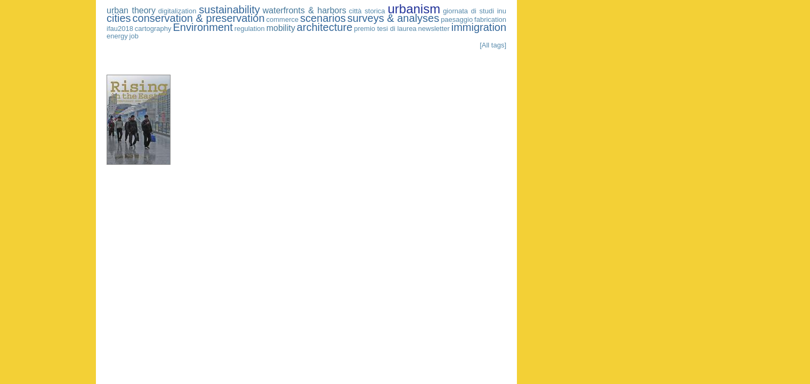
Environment (202, 27)
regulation (249, 29)
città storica (367, 11)
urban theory (131, 10)
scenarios (323, 18)
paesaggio (457, 19)
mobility (280, 28)
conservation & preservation (199, 18)
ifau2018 (120, 29)
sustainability (229, 9)
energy (117, 36)
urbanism (413, 9)
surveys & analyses (393, 18)
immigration (478, 27)
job (134, 36)
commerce (282, 19)
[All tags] (493, 45)
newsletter (434, 29)
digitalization (177, 11)
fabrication (490, 19)
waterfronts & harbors (304, 10)
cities (119, 18)
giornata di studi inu (474, 11)
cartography (153, 29)
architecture (325, 27)
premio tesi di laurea (385, 29)
